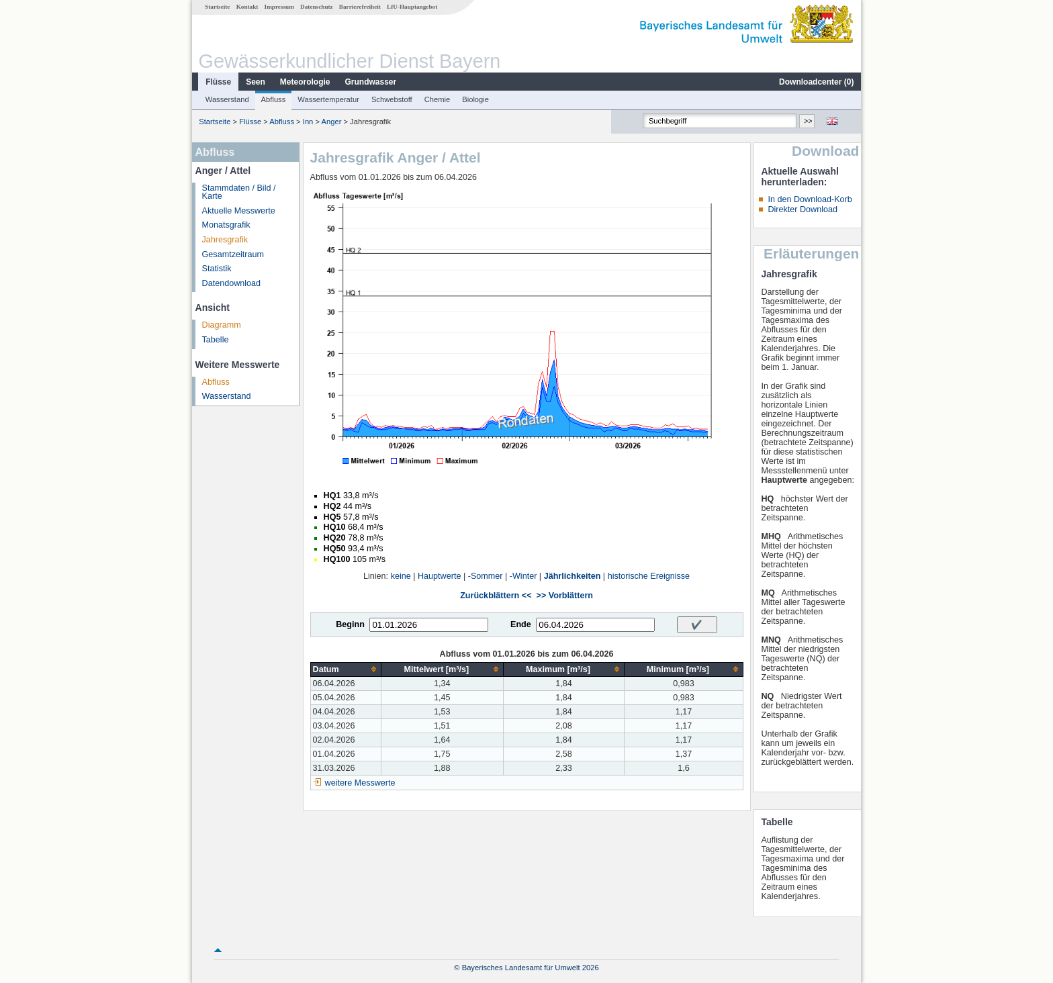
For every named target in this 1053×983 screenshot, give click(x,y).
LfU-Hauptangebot (412, 6)
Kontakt (247, 6)
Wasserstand (227, 99)
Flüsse (218, 82)
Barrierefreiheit (360, 6)
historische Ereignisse (649, 576)
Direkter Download (802, 209)
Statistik (217, 268)
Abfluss (273, 99)
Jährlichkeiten (572, 576)
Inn (308, 122)
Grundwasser (371, 82)
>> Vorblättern (565, 595)
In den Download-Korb (810, 199)
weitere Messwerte (360, 783)
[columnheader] (345, 669)
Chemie (437, 99)
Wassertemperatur (328, 99)
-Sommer (485, 576)
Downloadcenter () (816, 82)
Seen (255, 82)
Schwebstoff (391, 99)
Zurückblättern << (495, 595)
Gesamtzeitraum (233, 254)
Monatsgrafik (226, 225)
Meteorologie (305, 82)
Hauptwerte (439, 576)
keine (401, 576)
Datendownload (231, 283)
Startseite (217, 6)
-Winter (523, 576)
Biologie (475, 99)
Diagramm (221, 325)
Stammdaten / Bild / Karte (239, 192)
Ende (520, 624)
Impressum (279, 6)
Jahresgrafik (225, 239)
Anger (332, 122)
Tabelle (215, 339)
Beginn (350, 624)
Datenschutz (316, 6)
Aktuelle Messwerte (238, 211)
